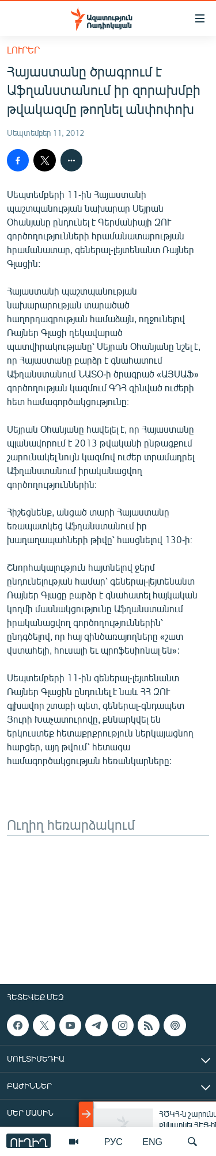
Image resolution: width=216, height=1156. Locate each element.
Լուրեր (23, 49)
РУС (113, 1141)
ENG (152, 1141)
